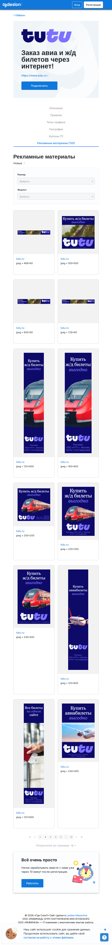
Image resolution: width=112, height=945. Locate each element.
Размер (21, 175)
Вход (77, 4)
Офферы (19, 15)
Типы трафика (56, 122)
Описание (56, 108)
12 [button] (72, 846)
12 (71, 837)
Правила (56, 115)
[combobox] (56, 181)
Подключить (39, 85)
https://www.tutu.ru (34, 75)
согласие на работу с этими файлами (48, 937)
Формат (22, 190)
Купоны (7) (56, 136)
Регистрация (93, 4)
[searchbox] (54, 181)
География (56, 129)
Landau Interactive (76, 915)
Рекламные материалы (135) (56, 143)
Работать (32, 883)
